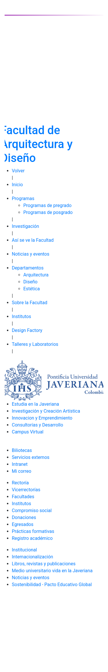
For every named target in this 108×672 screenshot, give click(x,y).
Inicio (17, 184)
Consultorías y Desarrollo (37, 425)
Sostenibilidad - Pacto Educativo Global (52, 584)
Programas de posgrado (48, 212)
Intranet (20, 464)
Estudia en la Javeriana (35, 404)
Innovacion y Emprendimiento (42, 418)
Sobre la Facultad (29, 302)
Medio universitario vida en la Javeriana (52, 570)
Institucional (24, 550)
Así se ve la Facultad (33, 240)
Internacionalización (32, 557)
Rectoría (20, 482)
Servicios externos (31, 457)
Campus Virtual (27, 432)
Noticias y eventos (30, 254)
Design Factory (27, 330)
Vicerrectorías (26, 489)
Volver (18, 170)
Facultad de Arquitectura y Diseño (36, 144)
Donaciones (24, 517)
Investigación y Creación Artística (46, 411)
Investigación (25, 226)
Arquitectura (35, 275)
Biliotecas (22, 450)
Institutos (21, 316)
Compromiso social (32, 510)
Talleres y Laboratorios (35, 344)
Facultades (23, 496)
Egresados (22, 524)
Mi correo (21, 471)
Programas (23, 198)
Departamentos (27, 268)
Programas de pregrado (47, 205)
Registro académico (32, 538)
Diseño (30, 282)
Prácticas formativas (33, 531)
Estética (31, 288)
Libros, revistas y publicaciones (43, 563)
